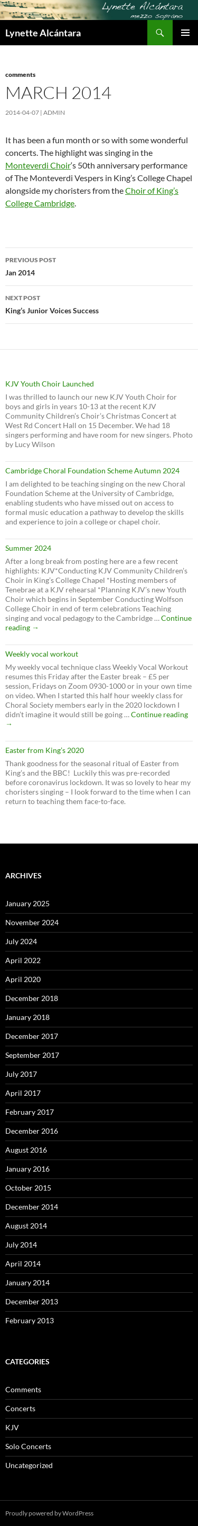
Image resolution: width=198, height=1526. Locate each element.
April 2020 (23, 979)
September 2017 (32, 1055)
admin (54, 112)
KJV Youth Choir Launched (49, 383)
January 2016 (27, 1168)
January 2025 (27, 903)
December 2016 (31, 1130)
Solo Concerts (28, 1446)
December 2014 (31, 1206)
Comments (20, 74)
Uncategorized (29, 1465)
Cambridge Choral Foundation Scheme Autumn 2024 (92, 470)
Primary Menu (185, 32)
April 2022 (23, 960)
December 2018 (31, 998)
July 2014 (21, 1244)
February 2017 (29, 1111)
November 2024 (32, 922)
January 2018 (27, 1017)
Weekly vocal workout (41, 653)
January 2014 (27, 1282)
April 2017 (23, 1092)
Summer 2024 (28, 547)
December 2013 (31, 1301)
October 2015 (28, 1187)
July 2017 (21, 1073)
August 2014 (26, 1225)
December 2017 (31, 1036)
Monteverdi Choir (38, 165)
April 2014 (23, 1263)
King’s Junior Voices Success (99, 303)
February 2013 (29, 1320)
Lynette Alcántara (43, 32)
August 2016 (26, 1149)
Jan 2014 (99, 265)
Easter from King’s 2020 (44, 750)
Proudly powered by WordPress (49, 1513)
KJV (12, 1427)
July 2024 (21, 941)
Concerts (20, 1408)
